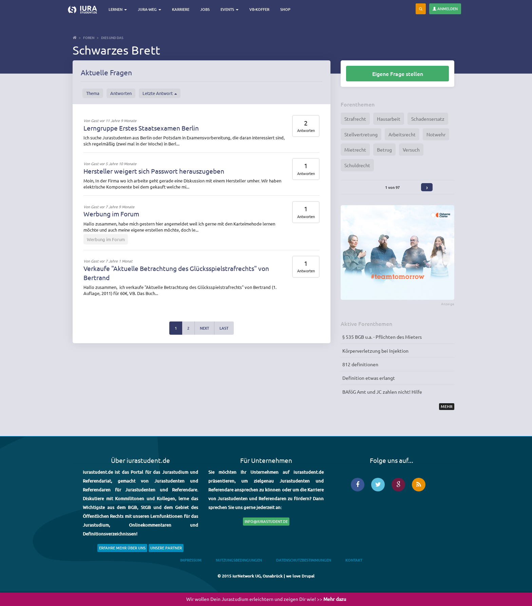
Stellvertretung (361, 134)
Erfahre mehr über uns (122, 548)
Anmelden (445, 9)
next (204, 328)
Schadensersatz (427, 119)
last (224, 328)
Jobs (205, 9)
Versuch (411, 149)
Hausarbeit (388, 119)
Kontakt (353, 560)
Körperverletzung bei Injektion (375, 351)
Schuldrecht (357, 165)
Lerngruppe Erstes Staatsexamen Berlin (141, 128)
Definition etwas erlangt (368, 378)
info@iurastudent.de (266, 521)
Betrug (384, 149)
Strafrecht (355, 119)
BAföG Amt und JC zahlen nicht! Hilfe (382, 392)
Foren (88, 37)
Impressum (191, 560)
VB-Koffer (260, 9)
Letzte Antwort (159, 93)
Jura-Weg (150, 9)
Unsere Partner (166, 548)
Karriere (181, 9)
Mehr (447, 406)
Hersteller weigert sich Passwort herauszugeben (153, 171)
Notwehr (435, 134)
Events (230, 9)
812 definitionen (360, 364)
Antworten (121, 93)
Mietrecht (355, 149)
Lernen (118, 9)
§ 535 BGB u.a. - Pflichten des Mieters (382, 337)
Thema (92, 93)
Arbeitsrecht (402, 134)
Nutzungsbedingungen (239, 560)
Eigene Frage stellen (397, 73)
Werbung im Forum (111, 214)
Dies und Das (112, 37)
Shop (286, 9)
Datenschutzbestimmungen (303, 560)
